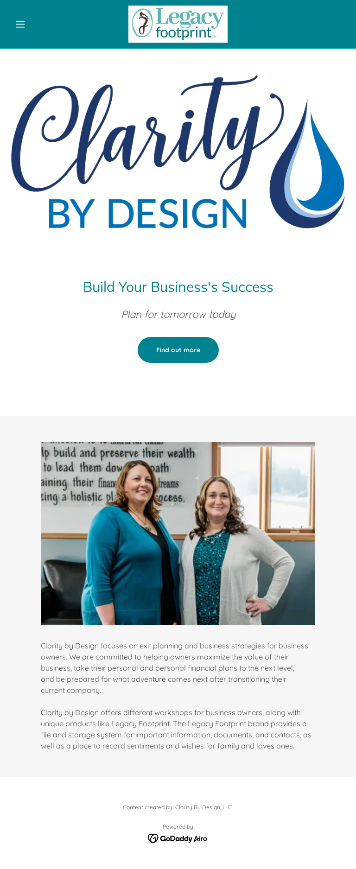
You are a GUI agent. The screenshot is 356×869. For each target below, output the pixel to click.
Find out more (178, 350)
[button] (36, 24)
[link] (178, 24)
